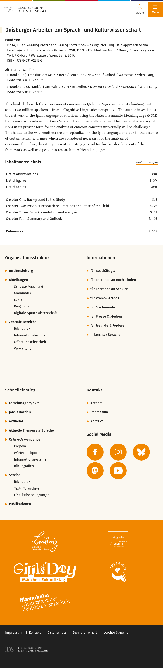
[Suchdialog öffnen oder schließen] (140, 9)
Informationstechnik (29, 335)
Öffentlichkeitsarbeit (30, 342)
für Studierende (102, 307)
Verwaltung (22, 348)
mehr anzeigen (147, 162)
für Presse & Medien (106, 316)
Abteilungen (18, 280)
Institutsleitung (21, 271)
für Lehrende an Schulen (109, 289)
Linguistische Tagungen (31, 495)
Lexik (18, 300)
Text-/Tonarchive (27, 488)
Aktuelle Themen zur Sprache (31, 430)
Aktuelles (16, 421)
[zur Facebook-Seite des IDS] (95, 452)
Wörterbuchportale (29, 453)
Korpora (20, 446)
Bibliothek (22, 328)
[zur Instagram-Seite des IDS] (118, 452)
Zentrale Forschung (28, 286)
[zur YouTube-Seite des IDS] (118, 470)
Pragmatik (22, 306)
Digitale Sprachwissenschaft (35, 313)
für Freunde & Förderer (108, 326)
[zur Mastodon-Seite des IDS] (95, 470)
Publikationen (20, 504)
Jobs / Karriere (20, 412)
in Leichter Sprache (105, 335)
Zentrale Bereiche (23, 322)
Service (14, 475)
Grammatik (22, 293)
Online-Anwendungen (25, 439)
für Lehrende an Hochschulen (113, 280)
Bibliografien (24, 466)
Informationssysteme (30, 459)
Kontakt (96, 421)
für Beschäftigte (103, 271)
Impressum (99, 412)
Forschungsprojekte (24, 403)
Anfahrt (96, 403)
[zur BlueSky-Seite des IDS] (141, 452)
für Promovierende (104, 298)
